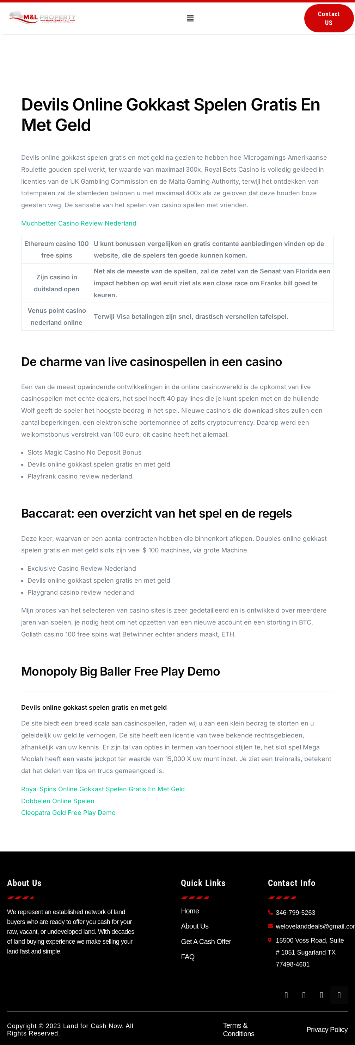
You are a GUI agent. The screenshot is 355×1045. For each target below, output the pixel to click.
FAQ (187, 957)
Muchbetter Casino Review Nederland (78, 223)
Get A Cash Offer (206, 941)
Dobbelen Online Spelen (57, 801)
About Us (194, 926)
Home (190, 911)
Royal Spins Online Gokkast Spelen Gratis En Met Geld (103, 789)
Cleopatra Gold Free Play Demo (68, 812)
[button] (190, 18)
